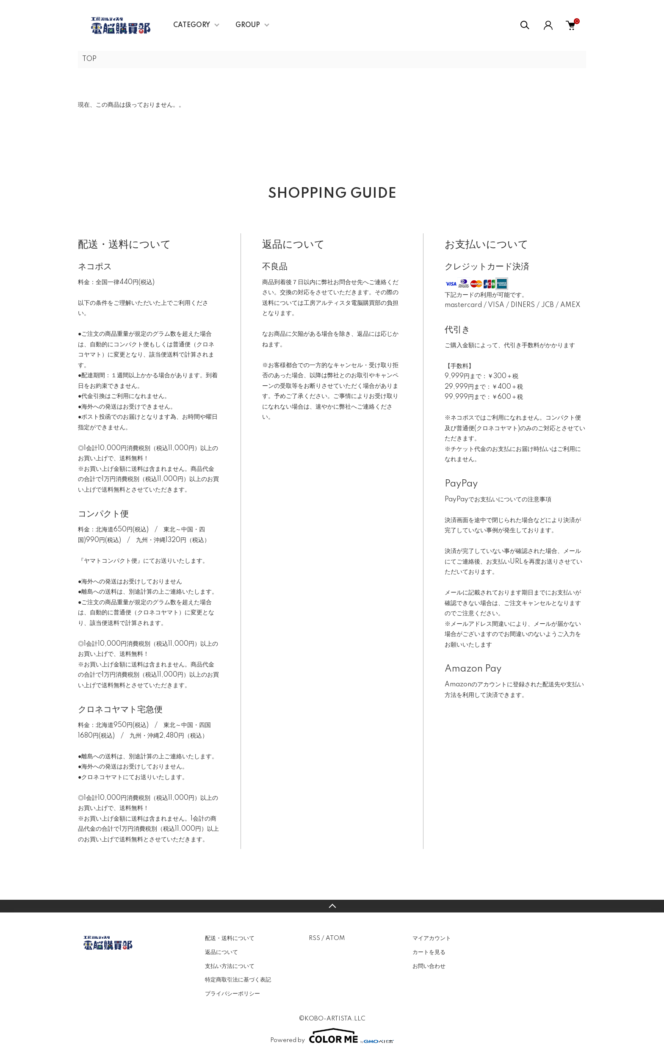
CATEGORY (191, 25)
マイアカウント (431, 938)
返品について (221, 952)
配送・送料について (230, 938)
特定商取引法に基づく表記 (238, 980)
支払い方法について (230, 966)
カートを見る (428, 952)
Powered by (332, 1035)
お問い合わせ (428, 966)
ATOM (335, 938)
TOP (89, 59)
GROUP (247, 25)
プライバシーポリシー (232, 994)
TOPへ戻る (332, 906)
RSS (314, 938)
